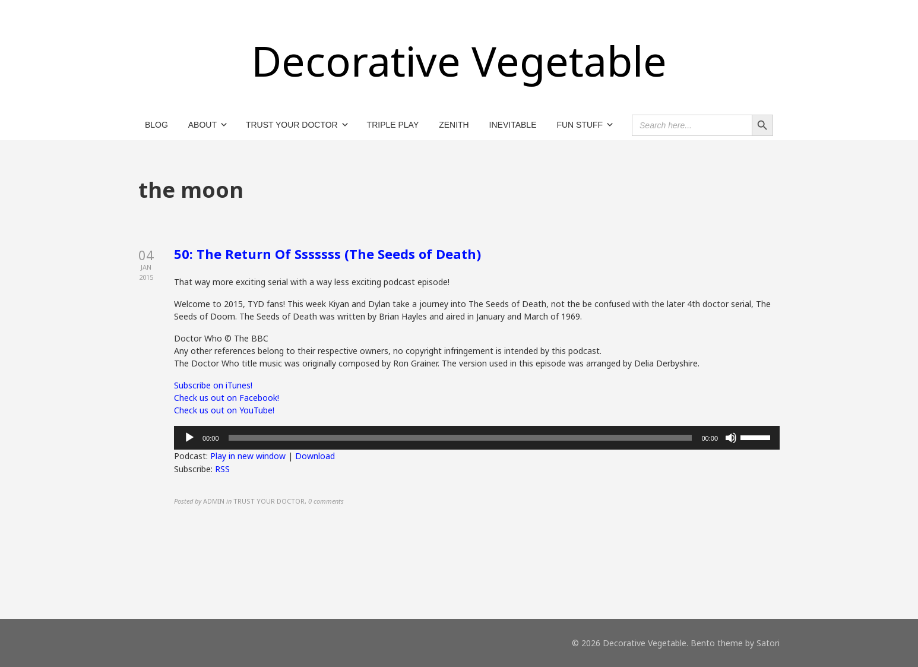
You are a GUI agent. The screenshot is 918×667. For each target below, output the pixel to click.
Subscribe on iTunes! (213, 385)
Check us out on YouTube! (224, 410)
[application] (477, 438)
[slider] (460, 438)
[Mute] (731, 438)
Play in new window (248, 455)
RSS (222, 469)
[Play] (189, 438)
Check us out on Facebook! (226, 397)
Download (315, 455)
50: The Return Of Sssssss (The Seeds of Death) (327, 254)
